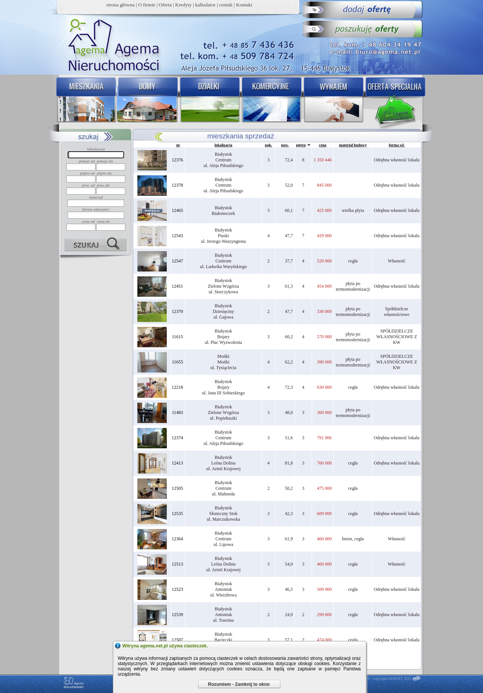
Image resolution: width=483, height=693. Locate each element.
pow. (285, 145)
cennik (226, 5)
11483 (177, 412)
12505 (177, 488)
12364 (177, 538)
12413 (177, 463)
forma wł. (397, 145)
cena (322, 145)
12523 (177, 589)
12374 (177, 437)
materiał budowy (353, 145)
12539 (177, 614)
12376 (177, 160)
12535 (177, 513)
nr (178, 145)
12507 (177, 639)
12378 (177, 185)
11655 (177, 362)
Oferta (165, 5)
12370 (177, 311)
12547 (177, 261)
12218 (177, 387)
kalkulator (205, 5)
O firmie (146, 5)
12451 (177, 286)
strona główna (120, 5)
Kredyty (183, 5)
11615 (177, 336)
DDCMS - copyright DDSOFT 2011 (383, 678)
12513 (177, 564)
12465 (177, 210)
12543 (177, 235)
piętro (301, 145)
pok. (268, 145)
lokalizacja (223, 145)
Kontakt (244, 5)
